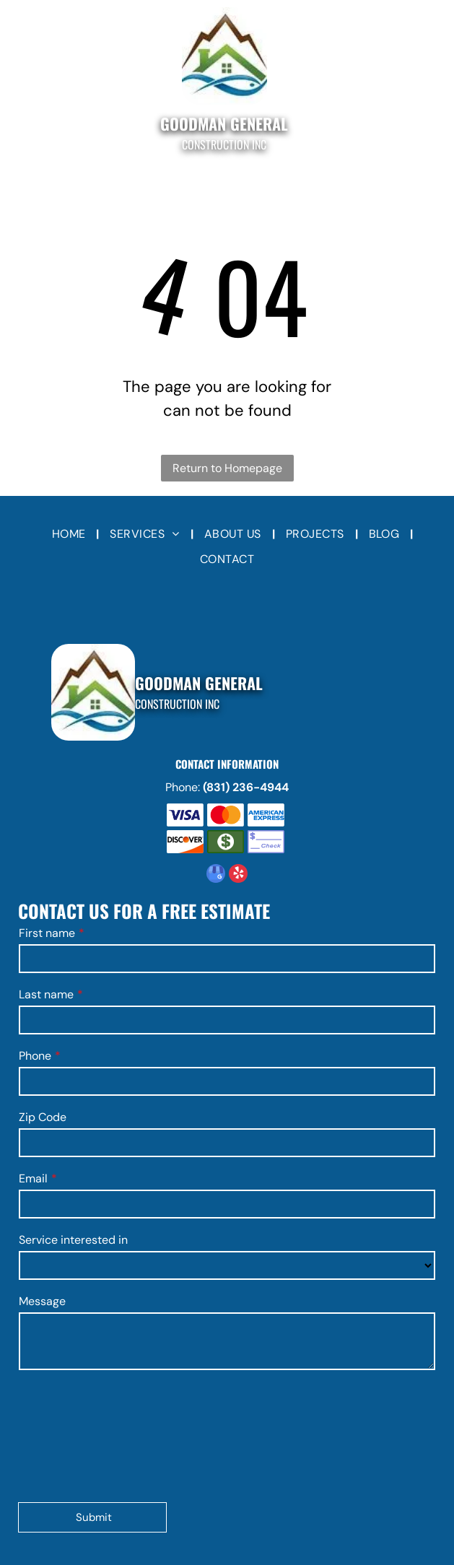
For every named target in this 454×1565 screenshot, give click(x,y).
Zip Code (42, 1117)
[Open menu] (21, 81)
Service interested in (73, 1239)
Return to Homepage (227, 468)
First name (47, 933)
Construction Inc (224, 144)
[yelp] (238, 875)
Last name (46, 994)
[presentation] (78, 1435)
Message (42, 1301)
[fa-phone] (431, 88)
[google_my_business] (215, 875)
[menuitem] (70, 534)
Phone (35, 1055)
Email (33, 1178)
